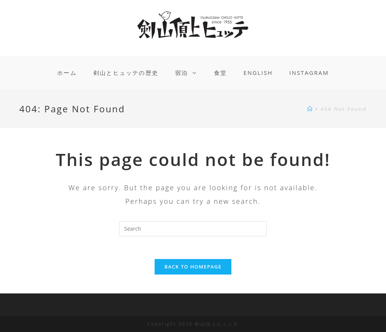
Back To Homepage (193, 266)
